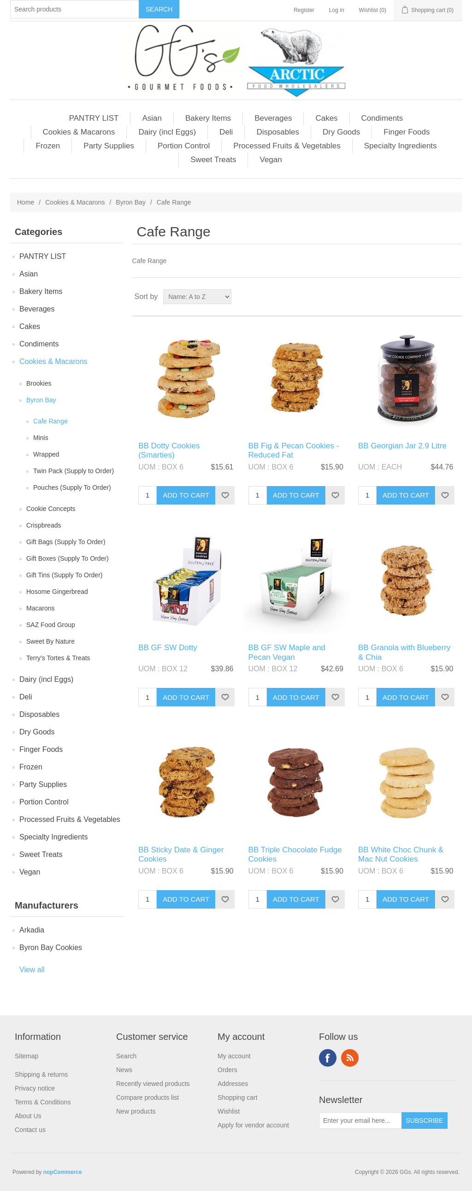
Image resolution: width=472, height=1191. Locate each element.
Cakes (326, 118)
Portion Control (184, 145)
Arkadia (31, 930)
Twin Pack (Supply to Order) (73, 471)
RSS (350, 1058)
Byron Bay (131, 202)
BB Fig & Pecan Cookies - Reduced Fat (293, 450)
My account (234, 1056)
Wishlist (229, 1111)
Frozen (47, 145)
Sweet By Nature (50, 641)
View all (32, 970)
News (124, 1070)
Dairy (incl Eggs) (167, 132)
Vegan (271, 159)
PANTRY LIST (94, 118)
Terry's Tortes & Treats (58, 658)
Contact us (30, 1129)
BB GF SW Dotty (167, 647)
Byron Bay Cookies (50, 947)
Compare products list (147, 1097)
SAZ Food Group (50, 624)
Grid (437, 296)
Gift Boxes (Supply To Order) (67, 558)
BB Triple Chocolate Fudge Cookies (295, 854)
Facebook (327, 1058)
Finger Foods (407, 132)
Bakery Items (208, 118)
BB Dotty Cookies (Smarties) (169, 450)
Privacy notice (35, 1088)
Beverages (273, 118)
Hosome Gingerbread (57, 591)
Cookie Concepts (51, 508)
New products (136, 1111)
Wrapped (46, 454)
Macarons (40, 608)
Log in (336, 10)
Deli (226, 132)
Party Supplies (108, 145)
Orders (227, 1070)
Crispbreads (43, 525)
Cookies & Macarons (79, 132)
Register (304, 10)
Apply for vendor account (253, 1125)
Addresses (233, 1083)
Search (126, 1056)
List (454, 296)
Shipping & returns (41, 1074)
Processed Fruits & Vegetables (286, 145)
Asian (152, 118)
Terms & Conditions (43, 1102)
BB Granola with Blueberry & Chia (404, 652)
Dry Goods (341, 132)
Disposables (277, 132)
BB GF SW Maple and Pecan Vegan (286, 652)
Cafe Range (50, 421)
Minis (40, 437)
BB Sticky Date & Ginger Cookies (181, 854)
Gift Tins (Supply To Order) (64, 575)
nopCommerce (62, 1172)
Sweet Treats (213, 159)
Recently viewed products (153, 1083)
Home (25, 202)
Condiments (382, 118)
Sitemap (26, 1056)
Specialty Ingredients (400, 145)
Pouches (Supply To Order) (72, 487)
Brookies (38, 383)
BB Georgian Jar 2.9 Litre (402, 445)
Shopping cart (237, 1097)
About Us (28, 1116)
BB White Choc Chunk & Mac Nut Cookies (400, 854)
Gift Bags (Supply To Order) (66, 542)
